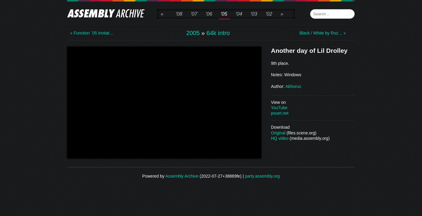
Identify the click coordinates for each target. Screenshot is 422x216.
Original (278, 132)
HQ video (279, 138)
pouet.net (279, 113)
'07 (194, 14)
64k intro (218, 33)
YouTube (279, 107)
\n (164, 102)
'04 (239, 14)
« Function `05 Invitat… (92, 33)
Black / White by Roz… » (322, 33)
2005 (193, 33)
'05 (224, 14)
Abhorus (293, 86)
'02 (269, 14)
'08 (179, 14)
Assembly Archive (181, 176)
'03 (254, 14)
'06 (209, 14)
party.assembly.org (262, 176)
